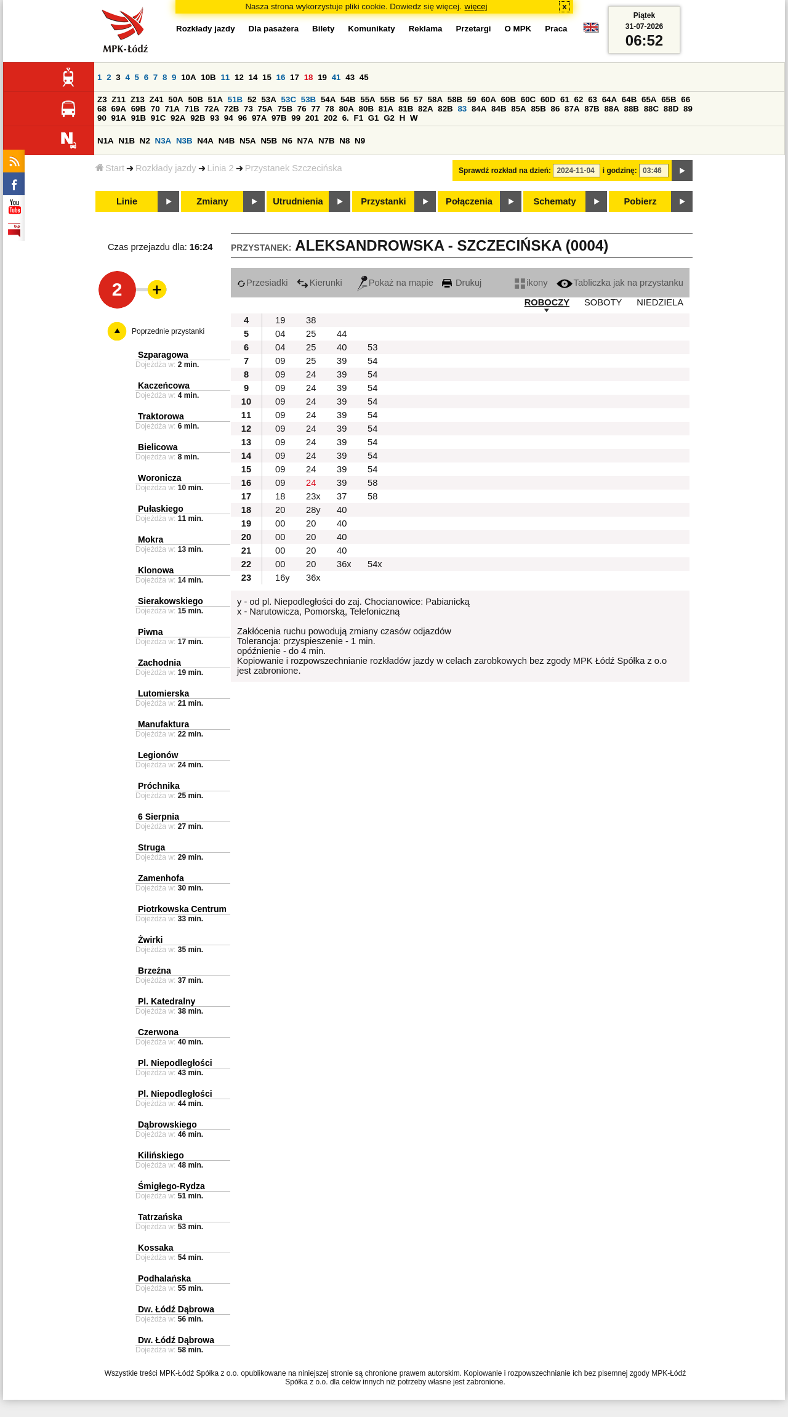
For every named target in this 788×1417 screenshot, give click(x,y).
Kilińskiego (161, 1155)
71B (192, 108)
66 (685, 99)
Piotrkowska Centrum (182, 909)
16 (281, 77)
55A (367, 99)
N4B (227, 140)
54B (347, 99)
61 (564, 99)
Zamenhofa (161, 878)
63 (592, 99)
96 (242, 118)
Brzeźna (154, 970)
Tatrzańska (160, 1217)
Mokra (150, 539)
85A (518, 108)
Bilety (323, 28)
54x (375, 564)
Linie (126, 201)
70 (155, 108)
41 (336, 77)
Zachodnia (159, 663)
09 (280, 361)
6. (345, 118)
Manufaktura (163, 724)
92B (197, 118)
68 (102, 108)
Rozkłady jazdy (165, 168)
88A (611, 108)
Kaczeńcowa (164, 385)
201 (312, 118)
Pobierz (640, 201)
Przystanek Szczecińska (293, 168)
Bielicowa (158, 447)
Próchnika (159, 786)
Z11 (118, 99)
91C (158, 118)
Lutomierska (163, 693)
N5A (247, 140)
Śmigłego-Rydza (171, 1186)
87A (572, 108)
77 (315, 108)
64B (629, 99)
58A (435, 99)
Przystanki (383, 201)
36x (344, 564)
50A (175, 99)
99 (295, 118)
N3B (184, 140)
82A (425, 108)
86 (555, 108)
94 (228, 118)
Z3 (102, 99)
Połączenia (469, 201)
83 (462, 108)
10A (188, 77)
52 (252, 99)
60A (488, 99)
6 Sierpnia (158, 817)
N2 (145, 140)
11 (225, 77)
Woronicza (160, 478)
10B (208, 77)
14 (253, 77)
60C (528, 99)
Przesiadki (262, 283)
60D (548, 99)
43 (350, 77)
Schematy (554, 201)
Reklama (426, 28)
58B (455, 99)
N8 (344, 140)
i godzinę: (620, 170)
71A (171, 108)
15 (266, 77)
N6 (287, 140)
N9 (360, 140)
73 (248, 108)
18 (308, 77)
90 (102, 118)
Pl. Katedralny (166, 1001)
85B (538, 108)
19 (322, 77)
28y (313, 510)
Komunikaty (371, 28)
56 (404, 99)
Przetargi (473, 28)
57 (418, 99)
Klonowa (156, 570)
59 (471, 99)
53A (268, 99)
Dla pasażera (274, 28)
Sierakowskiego (170, 601)
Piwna (150, 632)
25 (311, 334)
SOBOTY (603, 302)
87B (591, 108)
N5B (268, 140)
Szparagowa (163, 355)
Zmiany (212, 201)
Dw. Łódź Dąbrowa (176, 1309)
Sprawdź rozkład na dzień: (505, 170)
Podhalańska (164, 1278)
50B (195, 99)
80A (346, 108)
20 (280, 510)
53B (308, 99)
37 (342, 496)
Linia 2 (220, 168)
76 (302, 108)
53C (288, 99)
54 (372, 361)
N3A (163, 140)
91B (138, 118)
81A (386, 108)
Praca (556, 28)
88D (671, 108)
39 (342, 361)
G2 (389, 118)
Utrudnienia (298, 201)
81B (405, 108)
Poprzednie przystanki (168, 331)
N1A (105, 140)
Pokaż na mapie (395, 283)
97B (278, 118)
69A (118, 108)
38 (311, 320)
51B (235, 99)
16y (282, 578)
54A (328, 99)
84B (498, 108)
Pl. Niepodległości (175, 1063)
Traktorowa (161, 416)
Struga (151, 847)
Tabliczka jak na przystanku (620, 283)
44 (342, 334)
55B (387, 99)
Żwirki (150, 940)
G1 (373, 118)
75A (265, 108)
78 (329, 108)
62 (579, 99)
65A (648, 99)
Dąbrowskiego (167, 1124)
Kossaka (156, 1248)
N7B (326, 140)
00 (280, 523)
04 (280, 334)
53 (372, 347)
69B (138, 108)
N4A (205, 140)
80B (366, 108)
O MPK (518, 28)
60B (508, 99)
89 (688, 108)
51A (215, 99)
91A (118, 118)
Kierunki (319, 283)
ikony (531, 283)
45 (364, 77)
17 (294, 77)
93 (214, 118)
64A (609, 99)
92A (178, 118)
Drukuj (461, 283)
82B (445, 108)
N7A (305, 140)
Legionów (158, 755)
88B (631, 108)
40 (342, 347)
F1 (358, 118)
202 (330, 118)
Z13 (138, 99)
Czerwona (158, 1032)
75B (285, 108)
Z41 (157, 99)
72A (211, 108)
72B (231, 108)
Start (109, 168)
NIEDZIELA (660, 302)
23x (313, 496)
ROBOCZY (547, 302)
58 (372, 483)
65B (668, 99)
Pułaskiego (160, 509)
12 (239, 77)
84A (479, 108)
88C (651, 108)
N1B (126, 140)
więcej (476, 6)
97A (259, 118)
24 (311, 374)
